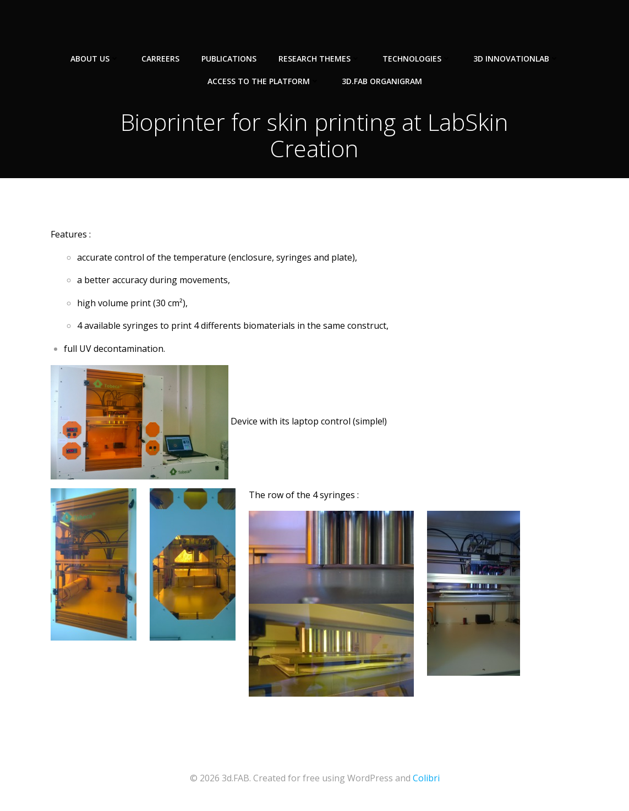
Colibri (426, 778)
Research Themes (319, 58)
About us (94, 58)
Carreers (160, 58)
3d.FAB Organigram (382, 81)
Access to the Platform (263, 81)
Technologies (416, 58)
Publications (228, 58)
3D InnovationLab (516, 58)
